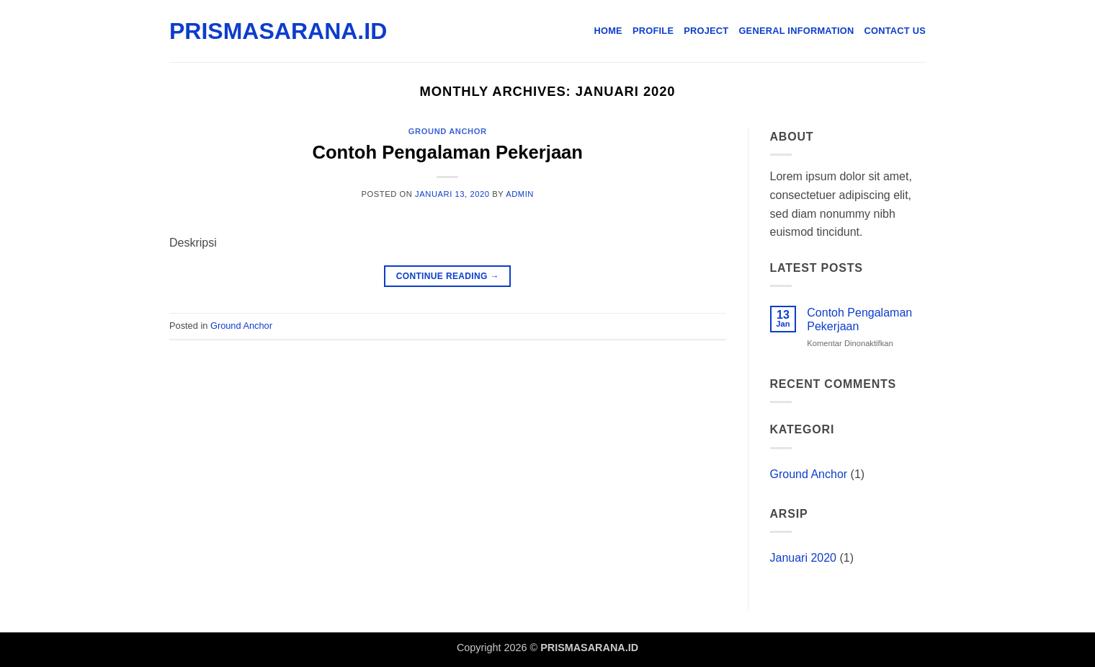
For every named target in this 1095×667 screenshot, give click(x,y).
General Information (796, 30)
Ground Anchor (447, 131)
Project (706, 30)
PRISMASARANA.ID (241, 31)
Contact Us (895, 30)
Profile (653, 30)
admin (520, 194)
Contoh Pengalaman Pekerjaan (448, 152)
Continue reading (447, 276)
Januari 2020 (803, 558)
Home (608, 30)
